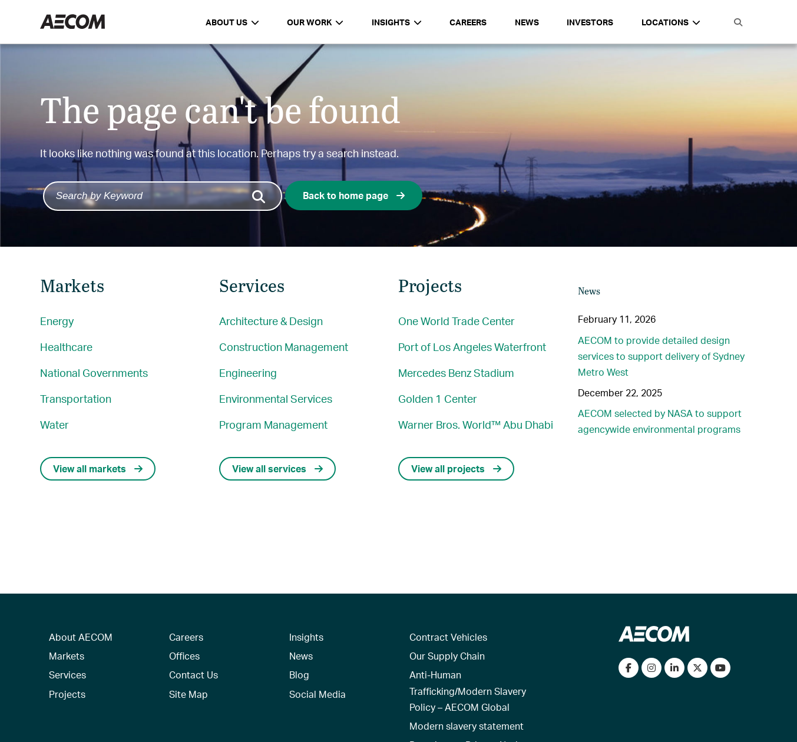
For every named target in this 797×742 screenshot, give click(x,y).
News (527, 22)
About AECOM (81, 637)
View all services (277, 468)
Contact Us (193, 674)
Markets (66, 656)
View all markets (98, 468)
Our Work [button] (315, 22)
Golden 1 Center (437, 398)
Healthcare (66, 346)
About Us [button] (232, 22)
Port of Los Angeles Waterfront (472, 346)
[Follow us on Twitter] (697, 668)
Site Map (188, 694)
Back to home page (354, 195)
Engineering (248, 372)
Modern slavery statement (466, 726)
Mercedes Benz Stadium (456, 372)
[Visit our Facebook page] (629, 668)
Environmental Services (275, 398)
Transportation (75, 398)
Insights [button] (397, 22)
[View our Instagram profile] (651, 668)
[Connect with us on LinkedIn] (674, 668)
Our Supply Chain (447, 656)
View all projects (456, 468)
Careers (468, 22)
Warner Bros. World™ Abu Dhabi (475, 424)
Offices (184, 656)
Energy (57, 320)
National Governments (94, 372)
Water (54, 424)
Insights (306, 637)
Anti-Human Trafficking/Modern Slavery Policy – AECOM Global (467, 690)
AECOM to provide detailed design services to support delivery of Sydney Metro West (661, 356)
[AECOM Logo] (72, 22)
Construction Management (283, 346)
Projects (67, 694)
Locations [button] (670, 22)
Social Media (317, 694)
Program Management (273, 424)
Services (67, 674)
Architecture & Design (271, 320)
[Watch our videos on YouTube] (720, 668)
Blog (299, 674)
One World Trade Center (456, 320)
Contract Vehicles (448, 637)
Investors (590, 22)
